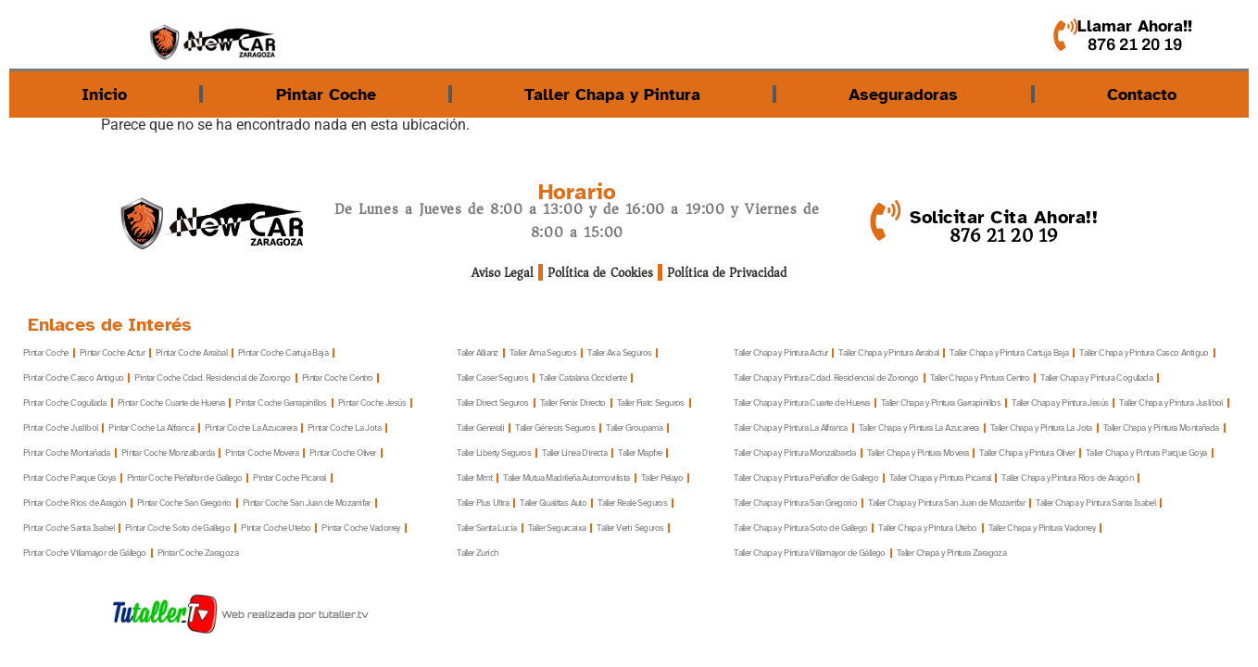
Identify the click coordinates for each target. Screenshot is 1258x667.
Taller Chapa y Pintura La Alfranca (791, 428)
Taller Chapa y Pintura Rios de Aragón (1067, 478)
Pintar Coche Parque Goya (69, 478)
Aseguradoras (903, 94)
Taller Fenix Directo (573, 403)
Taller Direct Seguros (492, 403)
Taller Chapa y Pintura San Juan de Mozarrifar (946, 503)
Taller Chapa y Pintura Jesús (1060, 403)
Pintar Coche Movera (261, 453)
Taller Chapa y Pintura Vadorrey (1041, 528)
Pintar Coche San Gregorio (184, 503)
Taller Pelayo (662, 478)
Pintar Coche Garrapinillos (280, 403)
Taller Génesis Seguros (555, 428)
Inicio (104, 94)
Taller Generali (480, 428)
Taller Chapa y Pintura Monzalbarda (795, 453)
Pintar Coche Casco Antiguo (73, 378)
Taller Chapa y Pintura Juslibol (1170, 403)
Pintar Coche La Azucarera (250, 428)
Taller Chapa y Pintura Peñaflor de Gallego (806, 478)
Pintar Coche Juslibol (60, 428)
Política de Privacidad (726, 272)
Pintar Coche (326, 94)
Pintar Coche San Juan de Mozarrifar (307, 503)
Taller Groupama (634, 428)
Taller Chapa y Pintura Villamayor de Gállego (810, 553)
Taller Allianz (477, 353)
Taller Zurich (477, 553)
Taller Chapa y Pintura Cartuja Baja (1009, 353)
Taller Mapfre (639, 453)
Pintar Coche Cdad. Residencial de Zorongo (212, 378)
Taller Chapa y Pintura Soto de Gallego (800, 528)
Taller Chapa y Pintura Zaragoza (951, 553)
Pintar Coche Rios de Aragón (74, 503)
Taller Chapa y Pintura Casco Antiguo (1143, 353)
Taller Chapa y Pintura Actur (780, 353)
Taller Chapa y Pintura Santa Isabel (1095, 503)
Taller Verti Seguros (630, 528)
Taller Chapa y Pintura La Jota (1041, 428)
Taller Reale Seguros (632, 503)
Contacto (1141, 94)
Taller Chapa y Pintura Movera (918, 453)
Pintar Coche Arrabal (191, 353)
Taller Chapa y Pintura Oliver (1027, 453)
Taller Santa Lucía (486, 528)
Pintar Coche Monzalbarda (168, 453)
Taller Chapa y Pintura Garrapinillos (940, 403)
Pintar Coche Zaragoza (197, 553)
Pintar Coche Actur (112, 353)
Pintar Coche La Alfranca (151, 428)
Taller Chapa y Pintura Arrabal (888, 353)
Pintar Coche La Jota (344, 428)
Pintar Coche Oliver (342, 453)
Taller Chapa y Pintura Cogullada (1096, 378)
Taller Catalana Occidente (582, 378)
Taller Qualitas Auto (553, 503)
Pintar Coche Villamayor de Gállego (84, 553)
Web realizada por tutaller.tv (295, 614)
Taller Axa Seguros (619, 353)
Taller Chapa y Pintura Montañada (1161, 428)
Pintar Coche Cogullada (65, 403)
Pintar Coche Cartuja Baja (283, 353)
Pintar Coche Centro (337, 378)
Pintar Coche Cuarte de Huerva (171, 403)
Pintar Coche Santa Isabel (68, 528)
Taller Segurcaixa (557, 528)
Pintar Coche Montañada (66, 453)
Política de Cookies (600, 272)
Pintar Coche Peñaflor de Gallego (185, 478)
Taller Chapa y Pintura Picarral (939, 478)
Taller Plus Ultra (483, 503)
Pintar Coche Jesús (372, 403)
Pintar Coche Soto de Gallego (177, 528)
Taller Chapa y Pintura (612, 94)
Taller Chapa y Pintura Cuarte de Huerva (802, 403)
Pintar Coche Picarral (289, 478)
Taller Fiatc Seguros (651, 403)
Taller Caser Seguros (492, 378)
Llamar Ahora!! (1134, 26)
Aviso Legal (503, 272)
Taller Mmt (474, 478)
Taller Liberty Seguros (494, 453)
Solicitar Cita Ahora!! (1004, 217)
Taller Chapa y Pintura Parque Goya (1146, 453)
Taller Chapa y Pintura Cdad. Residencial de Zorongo (826, 378)
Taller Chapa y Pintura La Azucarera (919, 428)
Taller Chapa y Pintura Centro (980, 378)
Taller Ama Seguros (542, 353)
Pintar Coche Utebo (275, 528)
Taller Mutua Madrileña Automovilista (566, 478)
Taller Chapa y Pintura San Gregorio (795, 503)
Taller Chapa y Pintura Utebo (927, 528)
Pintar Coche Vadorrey (360, 528)
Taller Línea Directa (574, 453)
